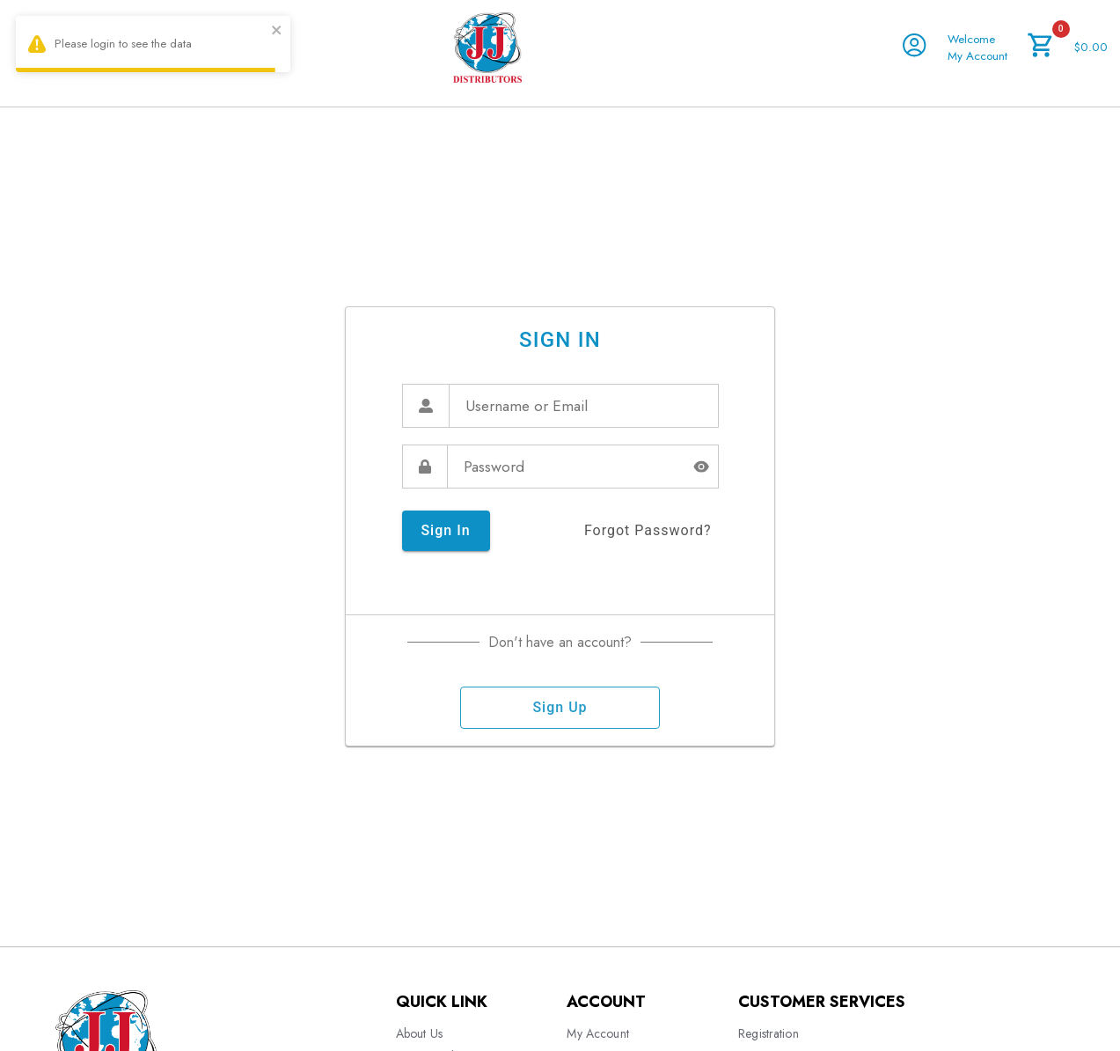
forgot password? (648, 530)
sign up (560, 707)
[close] (277, 32)
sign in (446, 531)
